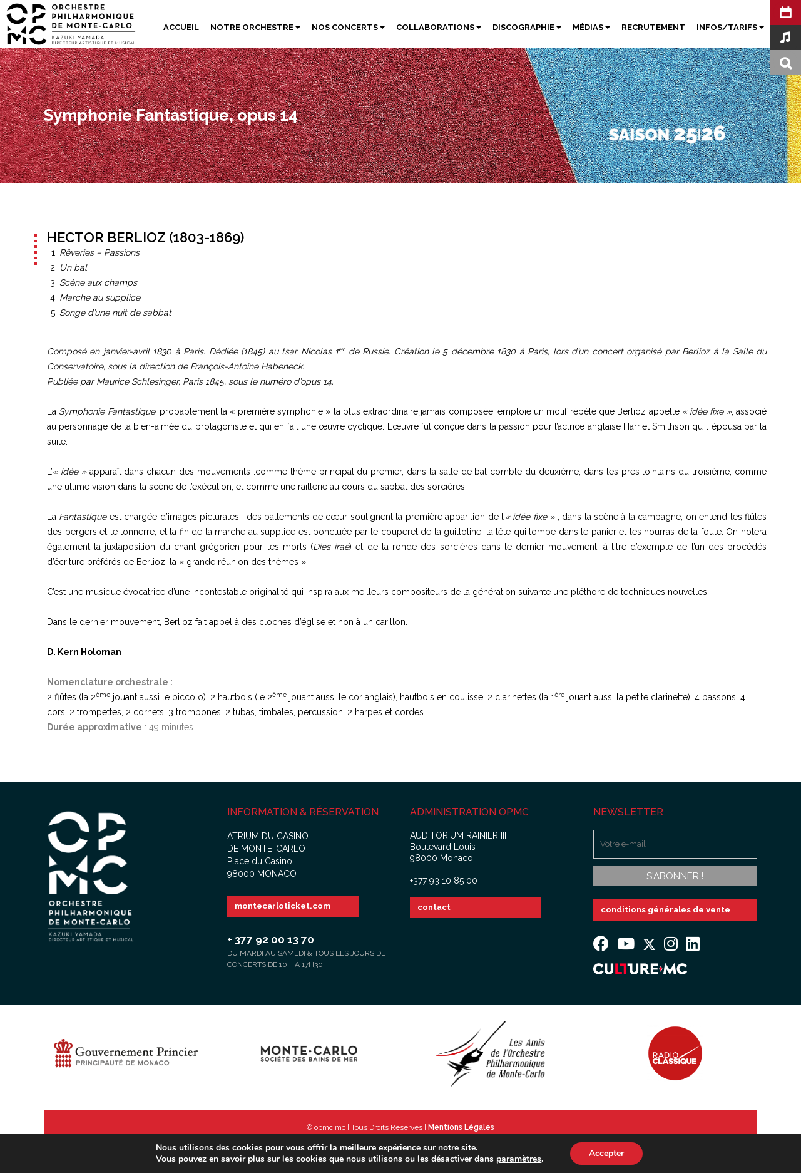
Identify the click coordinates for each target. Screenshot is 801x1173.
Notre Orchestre (255, 27)
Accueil (181, 27)
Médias (591, 27)
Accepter (606, 1153)
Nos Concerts (348, 27)
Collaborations (438, 27)
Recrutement (653, 27)
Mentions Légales (461, 1127)
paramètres (518, 1159)
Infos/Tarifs (730, 27)
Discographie (526, 27)
